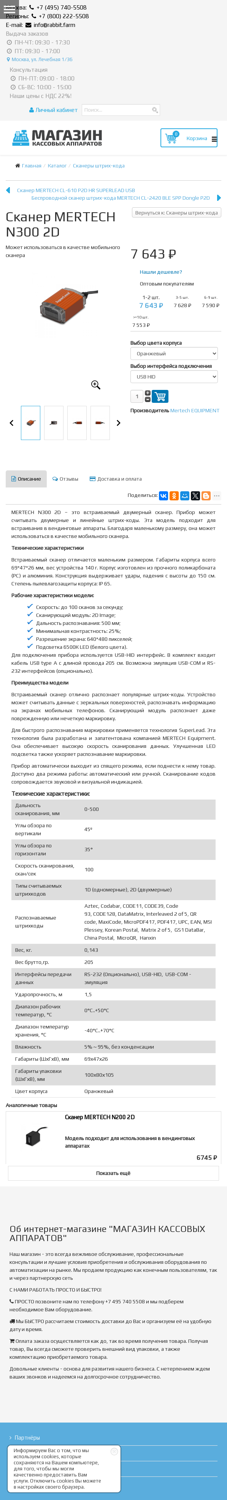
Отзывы (65, 479)
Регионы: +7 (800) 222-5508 (47, 16)
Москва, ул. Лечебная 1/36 (40, 59)
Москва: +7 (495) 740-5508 (46, 7)
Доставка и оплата (116, 479)
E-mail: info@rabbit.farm (40, 25)
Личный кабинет (53, 110)
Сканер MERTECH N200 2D (100, 1117)
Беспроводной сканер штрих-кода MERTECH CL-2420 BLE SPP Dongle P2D (121, 198)
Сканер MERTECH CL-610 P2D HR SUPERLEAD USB (76, 190)
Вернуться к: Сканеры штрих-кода (176, 213)
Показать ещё (113, 1173)
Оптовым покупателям (167, 284)
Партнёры (27, 1437)
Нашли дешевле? (161, 272)
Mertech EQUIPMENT (194, 410)
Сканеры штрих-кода (99, 165)
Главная (31, 165)
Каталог (57, 165)
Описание (26, 479)
